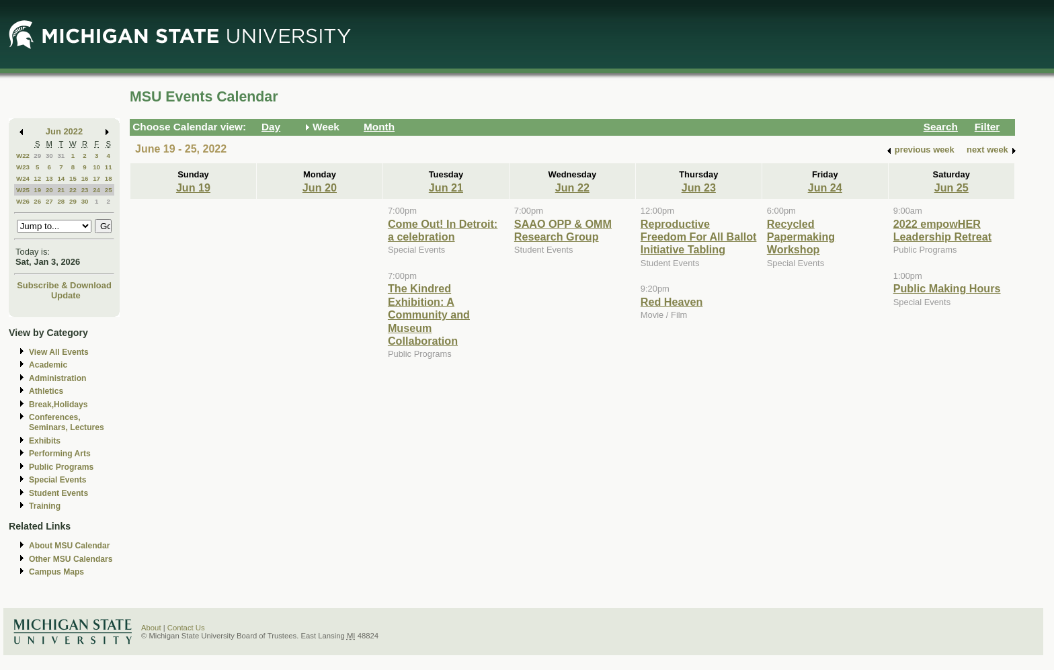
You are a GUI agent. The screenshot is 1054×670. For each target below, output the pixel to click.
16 (85, 178)
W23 (23, 167)
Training (44, 506)
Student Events (58, 493)
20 (49, 190)
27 (49, 201)
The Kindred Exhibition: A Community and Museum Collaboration (429, 314)
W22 (23, 155)
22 (73, 190)
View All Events (59, 352)
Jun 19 (193, 187)
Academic (48, 365)
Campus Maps (56, 572)
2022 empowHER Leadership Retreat (942, 230)
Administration (57, 378)
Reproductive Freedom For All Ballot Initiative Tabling (699, 237)
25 (108, 190)
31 (61, 155)
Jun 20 (319, 187)
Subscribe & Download (64, 285)
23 (85, 190)
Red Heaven (672, 302)
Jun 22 (572, 187)
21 (61, 190)
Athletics (46, 391)
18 (108, 178)
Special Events (57, 480)
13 (49, 178)
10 (96, 167)
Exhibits (44, 441)
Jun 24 (825, 187)
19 (37, 190)
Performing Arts (60, 453)
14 (61, 178)
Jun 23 (699, 187)
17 (96, 178)
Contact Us (186, 628)
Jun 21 (446, 187)
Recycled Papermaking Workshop (801, 237)
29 (37, 155)
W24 (23, 178)
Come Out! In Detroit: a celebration (442, 230)
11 (108, 167)
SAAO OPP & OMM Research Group (563, 230)
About (151, 628)
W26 (23, 201)
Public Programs (61, 467)
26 (37, 201)
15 (73, 178)
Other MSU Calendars (71, 559)
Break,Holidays (58, 404)
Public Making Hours (947, 288)
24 (96, 190)
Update (66, 295)
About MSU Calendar (69, 545)
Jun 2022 (64, 131)
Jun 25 (951, 187)
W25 (23, 190)
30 (49, 155)
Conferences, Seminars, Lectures (66, 422)
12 (37, 178)
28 (61, 201)
